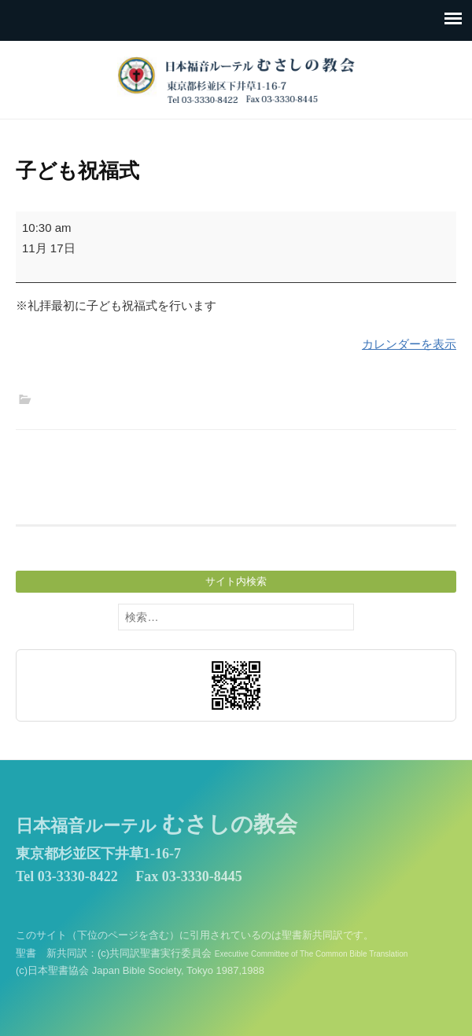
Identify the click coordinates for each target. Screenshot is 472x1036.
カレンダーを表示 (409, 344)
